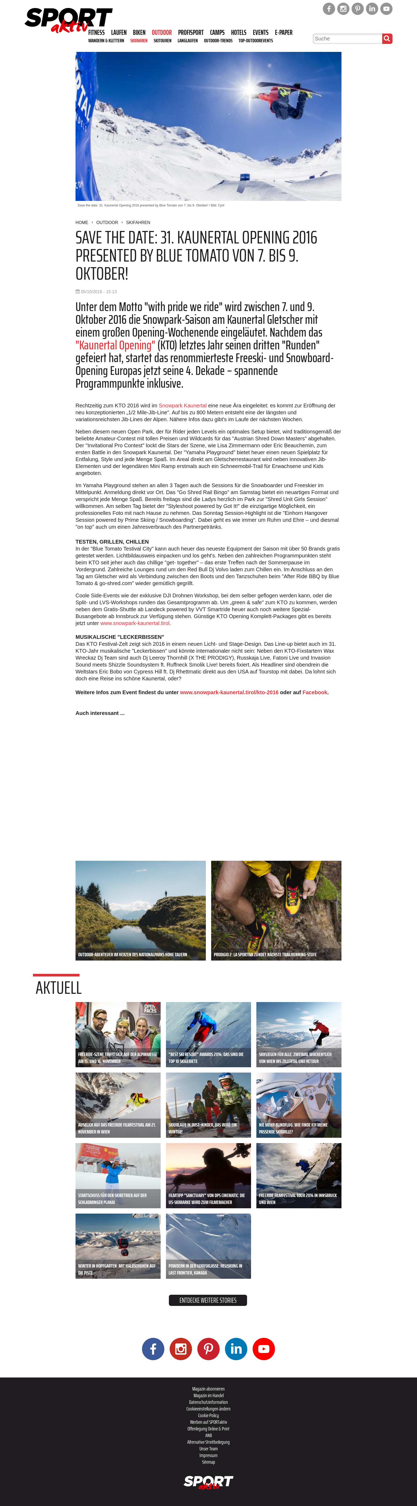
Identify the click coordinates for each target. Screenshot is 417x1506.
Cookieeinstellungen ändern (208, 1408)
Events (261, 32)
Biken (139, 32)
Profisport (191, 32)
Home (82, 222)
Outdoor (162, 32)
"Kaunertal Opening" (115, 345)
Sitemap (208, 1462)
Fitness (96, 32)
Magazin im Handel (209, 1395)
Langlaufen (188, 40)
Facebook (315, 692)
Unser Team (208, 1448)
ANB (208, 1435)
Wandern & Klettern (106, 40)
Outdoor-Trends (218, 40)
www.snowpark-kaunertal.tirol (134, 623)
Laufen (119, 32)
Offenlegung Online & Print (208, 1428)
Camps (217, 32)
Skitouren (163, 40)
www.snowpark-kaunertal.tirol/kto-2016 (229, 692)
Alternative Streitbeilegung (208, 1442)
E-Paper (284, 32)
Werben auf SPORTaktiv (208, 1422)
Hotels (239, 32)
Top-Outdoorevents (256, 40)
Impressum (208, 1455)
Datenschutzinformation (208, 1402)
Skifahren (139, 40)
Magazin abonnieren (208, 1388)
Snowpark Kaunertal (183, 405)
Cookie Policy (208, 1415)
